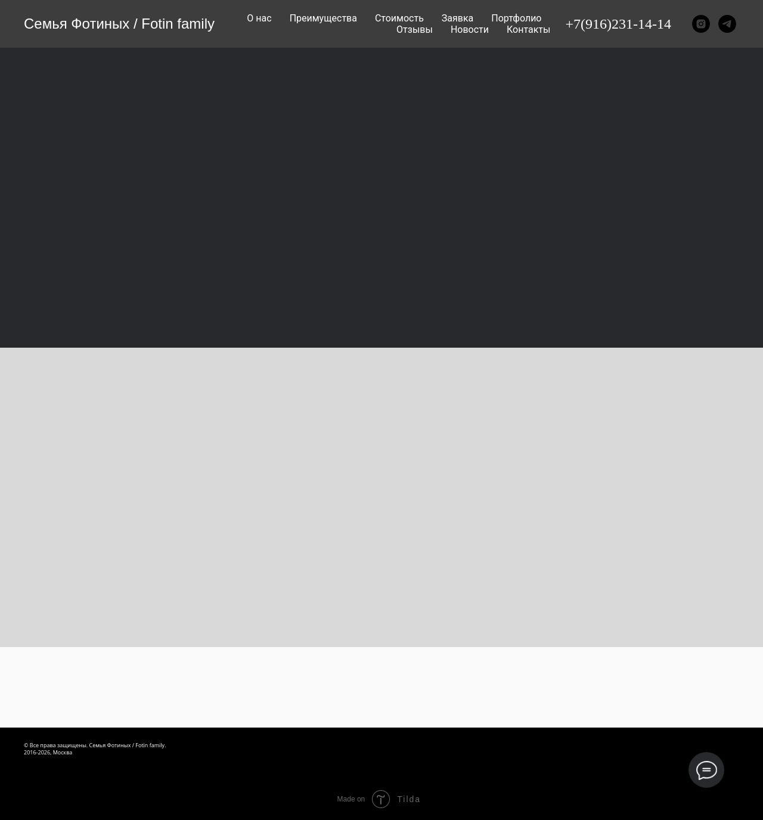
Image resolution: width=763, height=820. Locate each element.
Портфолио (516, 18)
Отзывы (414, 29)
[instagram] (701, 24)
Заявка (457, 18)
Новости (470, 29)
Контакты (528, 29)
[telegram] (727, 24)
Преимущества (323, 18)
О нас (259, 18)
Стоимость (399, 18)
